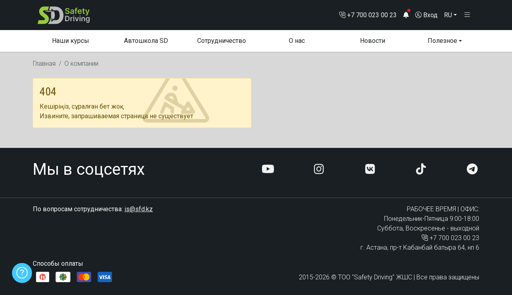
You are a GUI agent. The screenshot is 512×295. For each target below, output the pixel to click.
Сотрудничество (221, 44)
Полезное (442, 44)
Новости (372, 44)
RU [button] (448, 16)
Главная (44, 67)
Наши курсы (70, 44)
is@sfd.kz (138, 209)
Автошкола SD (146, 44)
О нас (297, 44)
